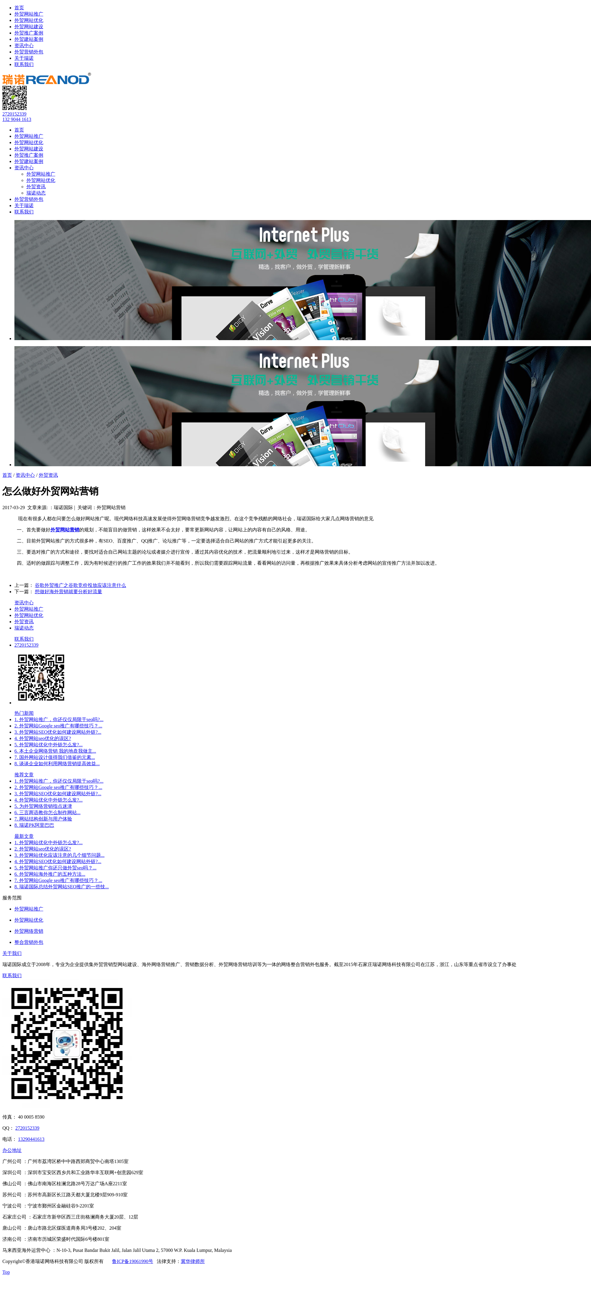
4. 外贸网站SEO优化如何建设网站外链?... (57, 861)
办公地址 (12, 1150)
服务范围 (12, 897)
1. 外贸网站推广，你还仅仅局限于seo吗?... (58, 719)
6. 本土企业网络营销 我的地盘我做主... (55, 751)
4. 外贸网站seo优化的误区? (42, 738)
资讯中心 (24, 45)
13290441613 (31, 1139)
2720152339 (14, 113)
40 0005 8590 (31, 1116)
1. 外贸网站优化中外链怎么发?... (48, 842)
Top (6, 1272)
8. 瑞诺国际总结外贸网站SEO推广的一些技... (61, 886)
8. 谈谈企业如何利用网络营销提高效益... (57, 763)
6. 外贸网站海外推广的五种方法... (49, 874)
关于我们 (12, 953)
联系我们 (24, 64)
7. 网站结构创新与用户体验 (43, 818)
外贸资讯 (36, 186)
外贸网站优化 (28, 20)
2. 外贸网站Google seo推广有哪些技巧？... (58, 725)
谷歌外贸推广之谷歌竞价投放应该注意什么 (80, 585)
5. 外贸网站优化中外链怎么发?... (48, 744)
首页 (19, 7)
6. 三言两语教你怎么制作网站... (47, 812)
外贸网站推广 (28, 14)
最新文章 (24, 836)
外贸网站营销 (64, 529)
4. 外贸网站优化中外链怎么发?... (48, 799)
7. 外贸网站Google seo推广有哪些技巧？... (58, 880)
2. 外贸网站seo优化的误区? (42, 848)
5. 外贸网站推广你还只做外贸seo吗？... (55, 867)
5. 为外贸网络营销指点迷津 (43, 806)
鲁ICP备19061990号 (132, 1261)
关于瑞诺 (24, 58)
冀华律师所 (193, 1261)
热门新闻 (24, 713)
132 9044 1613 (16, 119)
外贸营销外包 (28, 51)
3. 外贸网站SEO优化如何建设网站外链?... (57, 732)
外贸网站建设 (28, 26)
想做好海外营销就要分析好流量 (68, 591)
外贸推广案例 (28, 32)
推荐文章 (24, 774)
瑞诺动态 (36, 192)
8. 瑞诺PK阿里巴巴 (34, 825)
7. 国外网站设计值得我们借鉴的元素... (54, 757)
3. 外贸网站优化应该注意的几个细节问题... (59, 855)
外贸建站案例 (28, 39)
